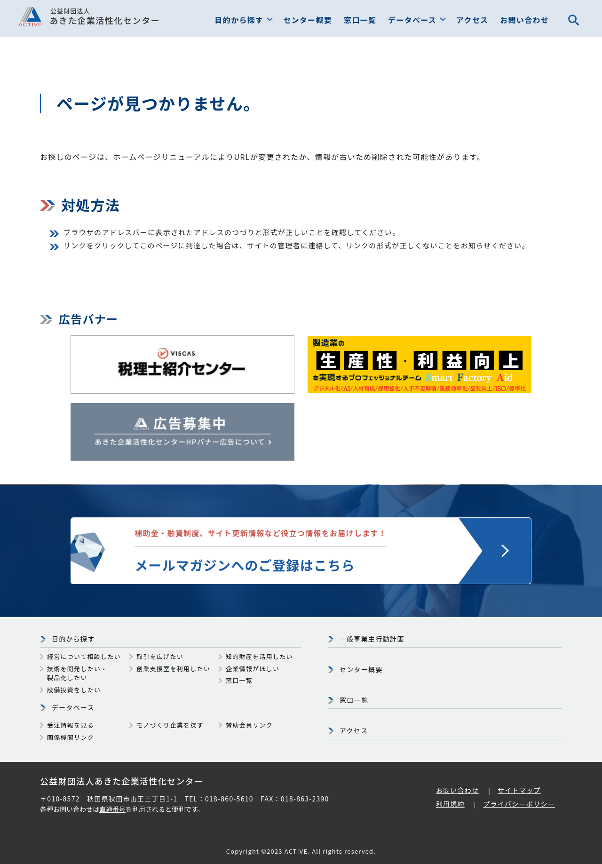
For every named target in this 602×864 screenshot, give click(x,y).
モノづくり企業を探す (170, 725)
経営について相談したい (84, 656)
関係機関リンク (70, 737)
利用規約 (450, 804)
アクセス (472, 19)
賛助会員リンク (249, 725)
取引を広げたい (159, 656)
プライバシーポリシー (519, 804)
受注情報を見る (70, 725)
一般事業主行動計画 (372, 638)
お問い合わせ (524, 19)
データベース (412, 19)
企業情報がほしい (252, 668)
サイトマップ (519, 790)
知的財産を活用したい (259, 656)
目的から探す (239, 19)
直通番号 (112, 809)
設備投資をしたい (74, 689)
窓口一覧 (360, 19)
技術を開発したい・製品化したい (77, 673)
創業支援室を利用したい (173, 668)
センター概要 (307, 19)
